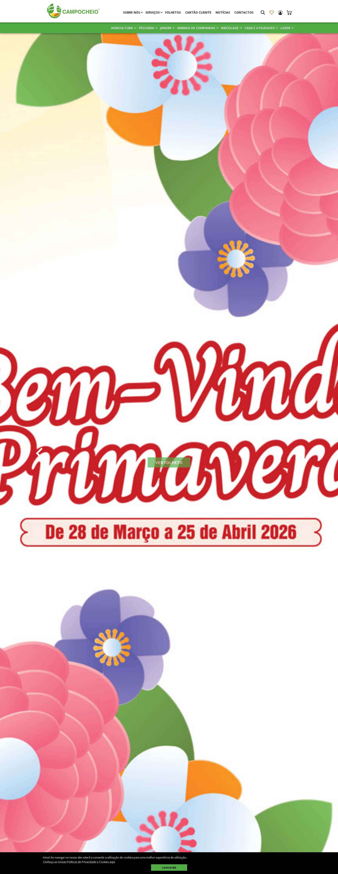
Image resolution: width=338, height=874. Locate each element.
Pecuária (146, 28)
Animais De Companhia (196, 28)
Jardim (165, 28)
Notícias (223, 12)
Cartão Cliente (198, 12)
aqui (112, 862)
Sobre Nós (131, 12)
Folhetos (173, 12)
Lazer (285, 28)
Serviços (153, 12)
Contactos (244, 12)
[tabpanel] (169, 453)
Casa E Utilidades (259, 28)
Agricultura (122, 28)
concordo (169, 867)
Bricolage (230, 28)
